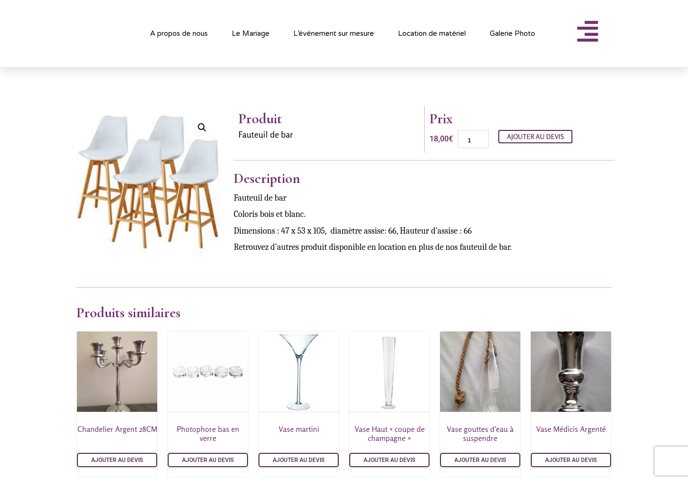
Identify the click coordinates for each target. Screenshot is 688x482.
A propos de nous (179, 33)
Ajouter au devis (535, 136)
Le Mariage (250, 33)
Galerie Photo (512, 33)
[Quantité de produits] (473, 139)
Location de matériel (432, 33)
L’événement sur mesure (333, 33)
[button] (202, 127)
